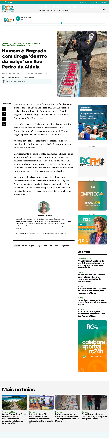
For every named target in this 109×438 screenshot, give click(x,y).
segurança (65, 246)
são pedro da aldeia (52, 246)
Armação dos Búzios (84, 259)
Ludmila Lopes (33, 78)
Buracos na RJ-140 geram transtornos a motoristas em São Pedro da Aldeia (91, 314)
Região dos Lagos (18, 43)
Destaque (6, 43)
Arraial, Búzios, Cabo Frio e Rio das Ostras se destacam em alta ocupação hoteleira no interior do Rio (14, 418)
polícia (24, 246)
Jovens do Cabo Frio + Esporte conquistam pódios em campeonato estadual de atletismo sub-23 (41, 418)
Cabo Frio (81, 272)
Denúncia (81, 309)
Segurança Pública (9, 45)
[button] (104, 9)
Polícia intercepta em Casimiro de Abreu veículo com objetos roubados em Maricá (91, 291)
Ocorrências (21, 45)
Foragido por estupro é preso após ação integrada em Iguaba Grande (92, 302)
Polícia (29, 45)
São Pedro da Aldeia (33, 43)
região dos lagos (35, 246)
